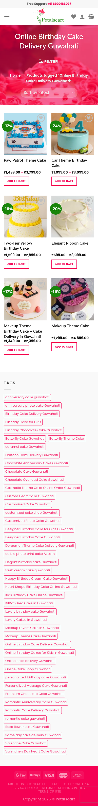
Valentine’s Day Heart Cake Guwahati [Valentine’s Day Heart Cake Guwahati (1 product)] (35, 751)
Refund (48, 788)
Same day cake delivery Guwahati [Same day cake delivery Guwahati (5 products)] (33, 735)
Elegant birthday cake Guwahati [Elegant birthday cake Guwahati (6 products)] (31, 562)
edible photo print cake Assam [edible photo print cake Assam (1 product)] (30, 554)
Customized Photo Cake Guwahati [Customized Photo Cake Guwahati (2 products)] (33, 521)
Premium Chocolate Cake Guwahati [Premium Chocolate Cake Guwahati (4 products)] (34, 694)
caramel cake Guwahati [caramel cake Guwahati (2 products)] (24, 446)
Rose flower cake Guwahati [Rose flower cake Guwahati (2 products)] (27, 727)
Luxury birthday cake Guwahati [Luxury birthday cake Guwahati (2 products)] (30, 611)
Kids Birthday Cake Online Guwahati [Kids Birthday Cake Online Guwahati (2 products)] (34, 595)
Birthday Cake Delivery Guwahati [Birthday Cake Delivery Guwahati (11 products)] (31, 413)
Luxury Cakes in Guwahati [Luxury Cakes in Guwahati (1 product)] (26, 620)
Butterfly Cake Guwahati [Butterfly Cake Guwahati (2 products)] (24, 438)
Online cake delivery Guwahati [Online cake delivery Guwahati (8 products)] (29, 661)
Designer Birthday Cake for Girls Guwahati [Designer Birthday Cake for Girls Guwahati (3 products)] (39, 529)
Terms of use (49, 791)
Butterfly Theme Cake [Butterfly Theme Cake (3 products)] (66, 438)
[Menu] (7, 16)
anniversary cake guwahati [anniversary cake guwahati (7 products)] (27, 397)
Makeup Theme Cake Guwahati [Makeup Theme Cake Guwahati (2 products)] (30, 636)
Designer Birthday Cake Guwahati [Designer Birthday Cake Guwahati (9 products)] (32, 537)
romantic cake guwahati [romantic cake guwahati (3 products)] (25, 718)
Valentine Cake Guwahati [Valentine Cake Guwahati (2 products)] (25, 743)
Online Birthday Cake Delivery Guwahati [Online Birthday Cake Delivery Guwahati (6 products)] (37, 644)
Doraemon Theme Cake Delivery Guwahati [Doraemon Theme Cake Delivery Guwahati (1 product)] (39, 545)
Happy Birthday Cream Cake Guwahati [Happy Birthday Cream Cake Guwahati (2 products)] (36, 578)
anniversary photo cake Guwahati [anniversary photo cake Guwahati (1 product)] (32, 405)
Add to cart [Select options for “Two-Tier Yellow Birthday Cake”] (16, 264)
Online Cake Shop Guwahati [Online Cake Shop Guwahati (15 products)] (27, 669)
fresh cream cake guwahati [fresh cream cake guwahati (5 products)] (27, 570)
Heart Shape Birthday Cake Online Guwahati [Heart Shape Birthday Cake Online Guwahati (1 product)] (41, 587)
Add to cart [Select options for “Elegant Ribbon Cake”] (64, 264)
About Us (16, 784)
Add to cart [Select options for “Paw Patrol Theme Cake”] (16, 181)
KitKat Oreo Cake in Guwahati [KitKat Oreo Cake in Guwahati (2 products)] (29, 603)
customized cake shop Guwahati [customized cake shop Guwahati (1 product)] (31, 512)
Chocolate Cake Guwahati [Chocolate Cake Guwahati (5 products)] (26, 471)
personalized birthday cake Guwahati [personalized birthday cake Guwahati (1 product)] (35, 677)
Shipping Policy (72, 788)
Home (15, 75)
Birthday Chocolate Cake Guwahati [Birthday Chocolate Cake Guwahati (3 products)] (33, 430)
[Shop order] (49, 93)
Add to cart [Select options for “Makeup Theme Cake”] (64, 347)
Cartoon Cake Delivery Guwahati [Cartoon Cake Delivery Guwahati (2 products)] (31, 455)
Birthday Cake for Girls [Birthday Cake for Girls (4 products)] (23, 422)
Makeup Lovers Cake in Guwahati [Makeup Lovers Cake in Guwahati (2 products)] (32, 628)
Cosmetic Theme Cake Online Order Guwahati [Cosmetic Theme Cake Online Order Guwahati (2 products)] (42, 488)
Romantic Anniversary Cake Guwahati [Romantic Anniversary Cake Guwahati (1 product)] (36, 702)
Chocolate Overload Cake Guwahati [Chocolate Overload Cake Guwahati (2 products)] (34, 479)
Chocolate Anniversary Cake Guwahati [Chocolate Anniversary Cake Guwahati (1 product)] (36, 463)
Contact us (37, 784)
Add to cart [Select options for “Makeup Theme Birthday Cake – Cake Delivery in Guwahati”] (16, 350)
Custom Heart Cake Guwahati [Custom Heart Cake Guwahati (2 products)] (29, 496)
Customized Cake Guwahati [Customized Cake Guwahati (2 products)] (27, 504)
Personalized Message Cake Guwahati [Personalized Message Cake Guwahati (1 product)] (36, 685)
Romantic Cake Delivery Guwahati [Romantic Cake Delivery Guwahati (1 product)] (32, 710)
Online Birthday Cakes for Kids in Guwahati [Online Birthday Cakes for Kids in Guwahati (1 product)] (39, 652)
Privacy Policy (25, 788)
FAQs (56, 784)
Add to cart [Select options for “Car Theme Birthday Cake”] (64, 181)
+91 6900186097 (59, 4)
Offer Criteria (76, 784)
